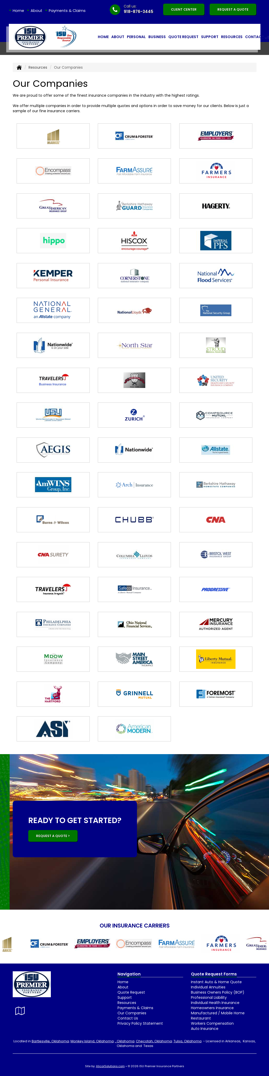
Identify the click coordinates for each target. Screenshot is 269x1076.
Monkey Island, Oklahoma (92, 1041)
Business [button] (157, 36)
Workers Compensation (212, 1023)
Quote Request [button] (183, 36)
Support (125, 997)
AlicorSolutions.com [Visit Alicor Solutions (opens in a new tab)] (110, 1066)
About (36, 10)
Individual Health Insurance (215, 1002)
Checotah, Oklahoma (154, 1041)
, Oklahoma (124, 1041)
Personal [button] (136, 36)
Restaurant (201, 1018)
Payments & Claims (67, 10)
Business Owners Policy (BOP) (217, 992)
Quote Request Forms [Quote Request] (214, 974)
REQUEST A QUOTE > (53, 836)
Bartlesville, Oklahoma (50, 1041)
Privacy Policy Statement (140, 1023)
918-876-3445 (138, 11)
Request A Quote (233, 9)
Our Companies (132, 1013)
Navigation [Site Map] (129, 974)
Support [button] (209, 36)
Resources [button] (232, 36)
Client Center (184, 9)
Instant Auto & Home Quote (216, 982)
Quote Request (131, 992)
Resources (38, 67)
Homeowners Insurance (212, 1007)
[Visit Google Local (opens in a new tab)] (20, 1011)
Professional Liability (209, 997)
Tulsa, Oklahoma (188, 1041)
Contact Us (128, 1018)
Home (18, 10)
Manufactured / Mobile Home (218, 1013)
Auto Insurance (204, 1028)
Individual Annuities (208, 987)
